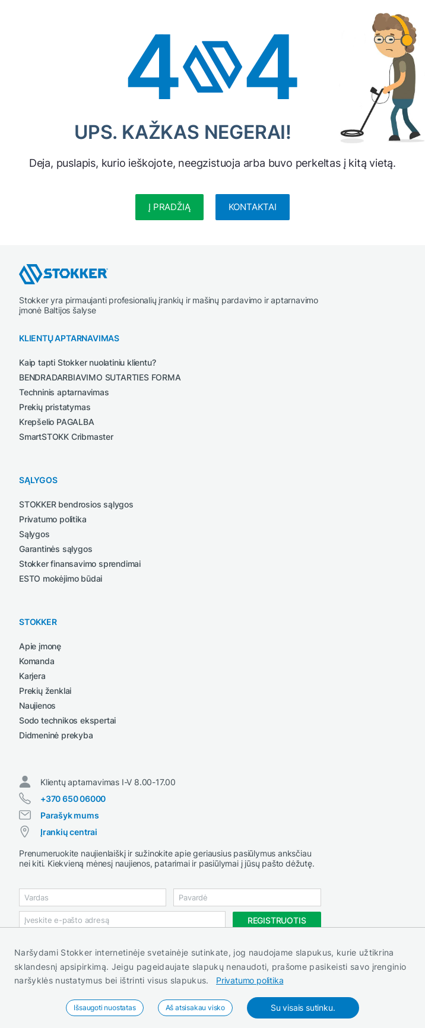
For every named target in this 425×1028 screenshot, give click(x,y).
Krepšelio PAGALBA (56, 422)
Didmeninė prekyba (56, 735)
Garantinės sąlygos (55, 549)
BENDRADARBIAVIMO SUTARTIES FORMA (100, 377)
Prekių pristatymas (54, 407)
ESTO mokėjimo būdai (60, 578)
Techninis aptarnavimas (64, 392)
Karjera (32, 676)
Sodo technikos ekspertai (67, 720)
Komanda (37, 661)
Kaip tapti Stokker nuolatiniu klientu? (87, 362)
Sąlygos (34, 534)
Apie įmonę (40, 646)
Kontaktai (253, 206)
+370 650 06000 (73, 799)
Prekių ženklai (45, 691)
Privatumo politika (249, 980)
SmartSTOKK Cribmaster (66, 436)
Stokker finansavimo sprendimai (80, 564)
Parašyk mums (69, 815)
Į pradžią (169, 206)
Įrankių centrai (68, 832)
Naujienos (37, 705)
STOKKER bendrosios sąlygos (76, 504)
